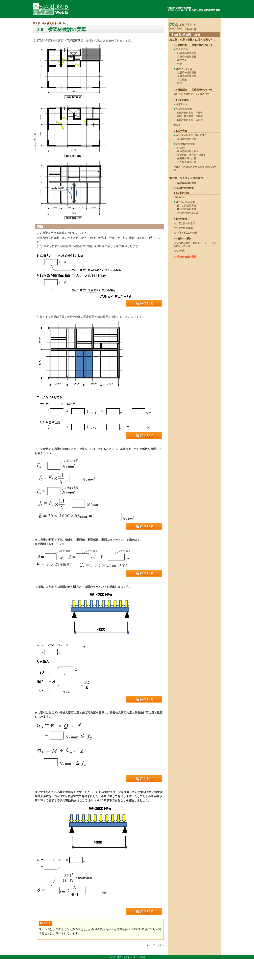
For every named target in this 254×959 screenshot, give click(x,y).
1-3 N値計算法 (181, 100)
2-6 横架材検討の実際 (184, 256)
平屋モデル (182, 49)
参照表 (177, 124)
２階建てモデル (184, 68)
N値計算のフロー (183, 104)
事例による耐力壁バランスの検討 (191, 94)
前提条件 (182, 147)
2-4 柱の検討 (180, 219)
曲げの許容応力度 (186, 205)
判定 (179, 63)
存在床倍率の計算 (186, 162)
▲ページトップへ (155, 945)
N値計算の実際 (184, 109)
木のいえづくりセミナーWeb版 (51, 9)
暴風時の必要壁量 (186, 56)
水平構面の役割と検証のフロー (192, 135)
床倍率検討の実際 (185, 144)
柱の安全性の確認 (183, 228)
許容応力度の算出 (185, 201)
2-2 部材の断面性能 (183, 188)
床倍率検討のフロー (188, 139)
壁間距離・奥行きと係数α (191, 154)
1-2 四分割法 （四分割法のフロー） (193, 89)
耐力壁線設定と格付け (189, 151)
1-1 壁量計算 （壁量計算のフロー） (193, 45)
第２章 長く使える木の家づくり (50, 23)
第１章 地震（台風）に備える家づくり (192, 39)
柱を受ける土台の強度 (185, 232)
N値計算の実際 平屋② (190, 116)
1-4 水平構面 (180, 130)
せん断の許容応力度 (188, 212)
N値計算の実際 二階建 (190, 119)
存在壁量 (182, 60)
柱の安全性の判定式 (184, 223)
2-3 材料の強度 (181, 192)
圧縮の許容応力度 (186, 209)
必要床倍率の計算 (186, 158)
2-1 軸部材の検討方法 (184, 183)
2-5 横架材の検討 (183, 238)
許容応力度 (180, 197)
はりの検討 (180, 250)
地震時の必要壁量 (186, 53)
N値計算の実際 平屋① (190, 112)
